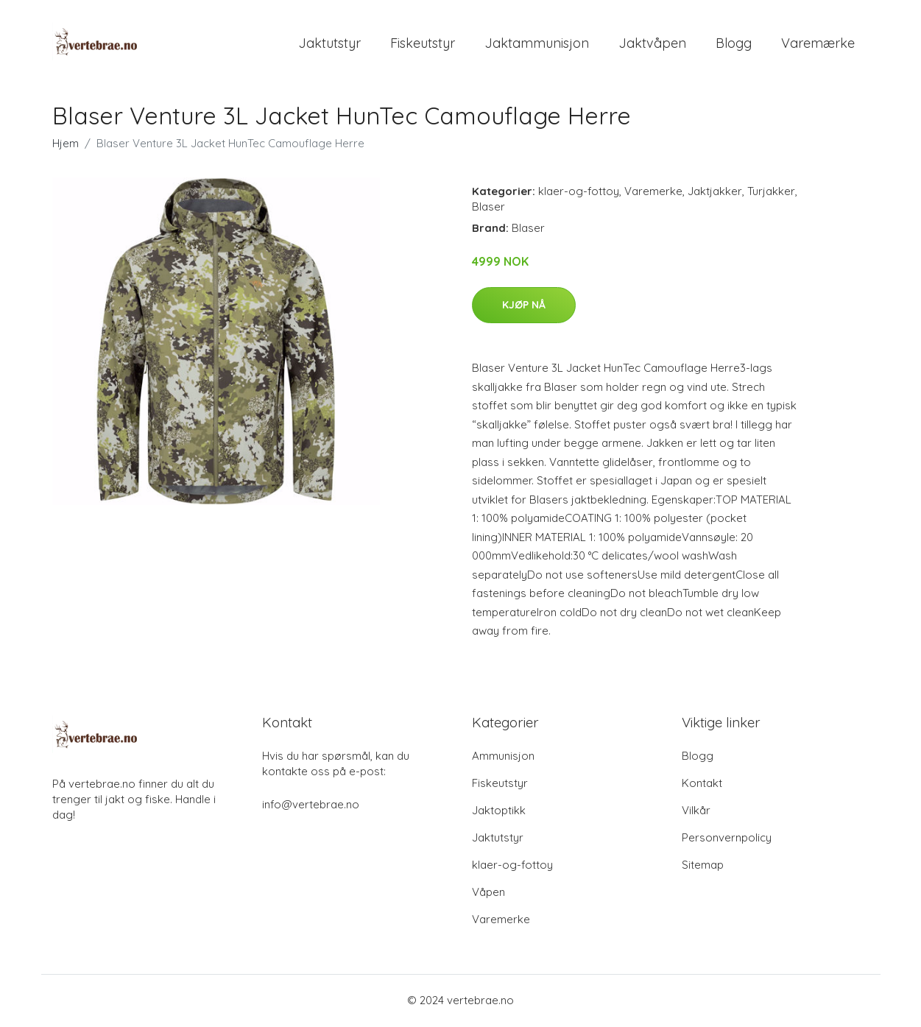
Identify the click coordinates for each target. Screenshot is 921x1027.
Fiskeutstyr (422, 43)
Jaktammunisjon (536, 43)
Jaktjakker (715, 193)
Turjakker (771, 193)
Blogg (734, 43)
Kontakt (702, 784)
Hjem (65, 145)
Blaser (488, 208)
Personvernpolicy (727, 839)
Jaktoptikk (499, 812)
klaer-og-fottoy (578, 193)
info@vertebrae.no (310, 806)
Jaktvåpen (652, 43)
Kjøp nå (524, 306)
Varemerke (653, 193)
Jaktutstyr (329, 43)
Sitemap (703, 866)
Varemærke (818, 43)
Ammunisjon (503, 757)
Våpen (488, 893)
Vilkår (696, 812)
